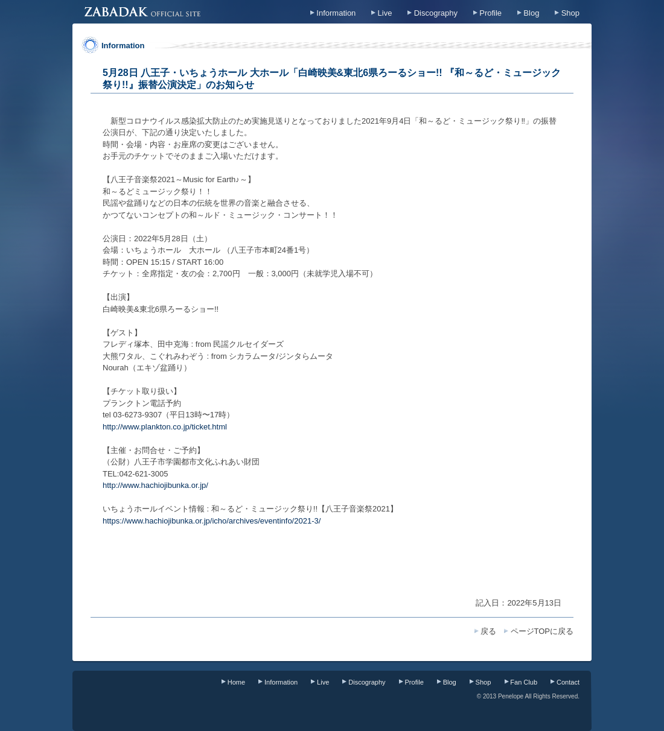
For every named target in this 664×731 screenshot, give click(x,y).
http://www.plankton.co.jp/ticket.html (165, 426)
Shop (570, 12)
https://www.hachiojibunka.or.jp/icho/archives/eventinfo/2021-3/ (212, 520)
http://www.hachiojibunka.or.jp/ (155, 485)
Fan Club (523, 682)
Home (236, 682)
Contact (568, 682)
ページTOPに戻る (542, 631)
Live (385, 12)
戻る (488, 631)
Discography (436, 12)
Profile (490, 12)
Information (336, 12)
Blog (531, 12)
